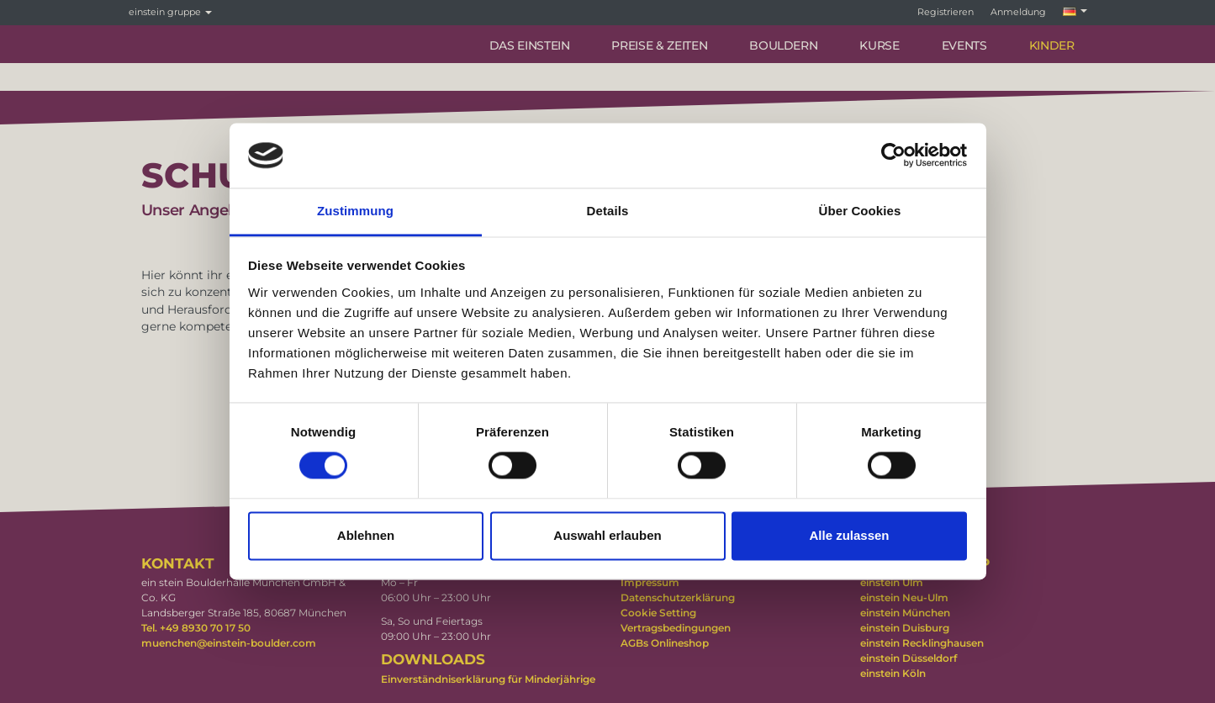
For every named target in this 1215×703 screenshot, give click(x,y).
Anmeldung (1018, 12)
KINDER (1052, 45)
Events (964, 45)
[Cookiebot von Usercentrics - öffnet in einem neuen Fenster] (893, 155)
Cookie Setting (658, 612)
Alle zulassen (849, 535)
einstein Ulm (891, 582)
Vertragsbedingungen (676, 627)
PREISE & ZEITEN (659, 45)
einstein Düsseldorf (908, 658)
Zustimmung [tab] (355, 211)
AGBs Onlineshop (665, 643)
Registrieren (945, 12)
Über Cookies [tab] (860, 211)
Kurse (879, 45)
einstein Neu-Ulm (904, 597)
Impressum (650, 582)
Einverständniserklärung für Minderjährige (488, 679)
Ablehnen (365, 535)
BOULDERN (783, 45)
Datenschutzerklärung (678, 597)
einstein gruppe (170, 12)
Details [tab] (608, 211)
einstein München (905, 612)
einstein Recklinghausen (922, 643)
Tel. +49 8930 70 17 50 (196, 627)
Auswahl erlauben (607, 535)
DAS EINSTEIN (529, 45)
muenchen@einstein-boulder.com (228, 643)
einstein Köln (893, 673)
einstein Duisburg (904, 627)
